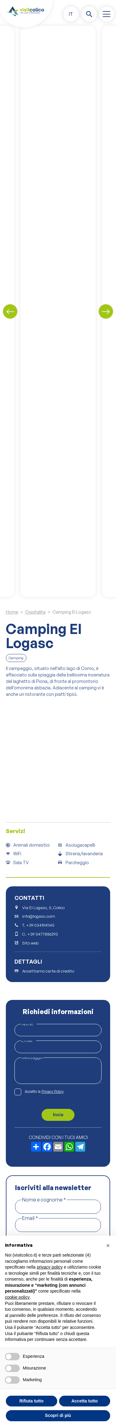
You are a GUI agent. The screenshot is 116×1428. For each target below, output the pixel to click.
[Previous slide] (10, 311)
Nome (29, 1023)
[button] (70, 14)
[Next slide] (105, 311)
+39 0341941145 (40, 925)
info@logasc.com (38, 916)
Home (12, 612)
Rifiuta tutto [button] (31, 1400)
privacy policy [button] (50, 1267)
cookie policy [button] (17, 1297)
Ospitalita (35, 612)
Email (28, 1040)
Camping (16, 658)
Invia (58, 1114)
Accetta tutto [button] (84, 1400)
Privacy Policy (53, 1091)
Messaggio (32, 1057)
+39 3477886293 (42, 934)
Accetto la (44, 1091)
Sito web (30, 943)
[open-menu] (106, 14)
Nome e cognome (44, 1200)
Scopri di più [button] (58, 1415)
